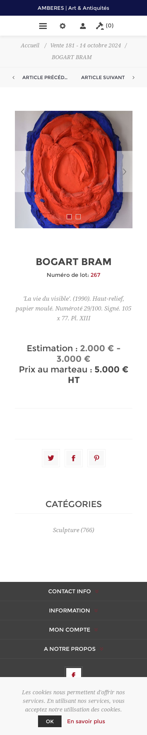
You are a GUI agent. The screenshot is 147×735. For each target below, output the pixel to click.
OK (50, 721)
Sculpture (66, 530)
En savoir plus (86, 721)
